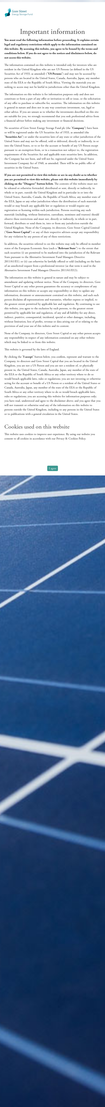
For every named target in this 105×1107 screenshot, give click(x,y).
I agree (52, 468)
